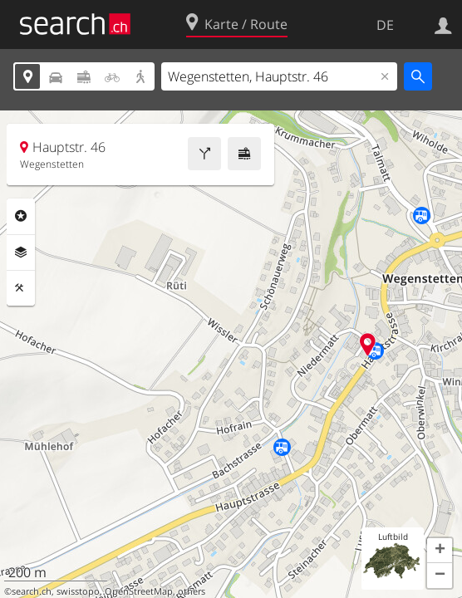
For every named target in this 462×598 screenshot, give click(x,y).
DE (385, 25)
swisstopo (78, 591)
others (191, 591)
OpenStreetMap (139, 591)
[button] (439, 550)
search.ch (32, 591)
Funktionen (21, 288)
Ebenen (21, 252)
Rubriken (21, 216)
